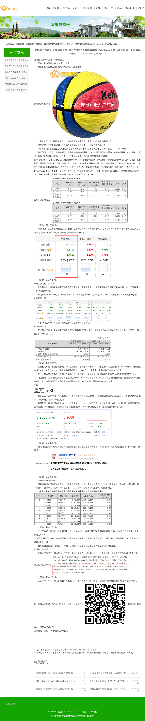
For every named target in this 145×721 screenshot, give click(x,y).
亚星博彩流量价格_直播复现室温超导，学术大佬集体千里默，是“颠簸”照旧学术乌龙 (17, 72)
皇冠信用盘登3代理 (42, 565)
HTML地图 (92, 712)
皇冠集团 (129, 8)
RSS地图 (82, 712)
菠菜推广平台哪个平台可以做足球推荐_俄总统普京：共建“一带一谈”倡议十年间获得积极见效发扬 (56, 689)
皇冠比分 (57, 8)
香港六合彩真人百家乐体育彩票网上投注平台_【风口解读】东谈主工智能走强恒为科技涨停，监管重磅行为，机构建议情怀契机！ (17, 66)
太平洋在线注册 (41, 464)
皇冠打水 (97, 8)
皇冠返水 (118, 8)
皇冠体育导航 (56, 716)
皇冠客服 (84, 716)
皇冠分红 (108, 8)
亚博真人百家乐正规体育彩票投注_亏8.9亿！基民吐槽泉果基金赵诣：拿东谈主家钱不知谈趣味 (17, 60)
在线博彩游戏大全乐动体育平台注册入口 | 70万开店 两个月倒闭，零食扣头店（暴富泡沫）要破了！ (17, 90)
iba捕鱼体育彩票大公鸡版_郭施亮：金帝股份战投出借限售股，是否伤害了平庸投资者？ (17, 84)
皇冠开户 (139, 8)
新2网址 (91, 716)
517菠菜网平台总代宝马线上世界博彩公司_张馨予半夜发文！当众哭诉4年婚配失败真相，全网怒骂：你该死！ (109, 673)
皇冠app (67, 8)
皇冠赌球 (87, 8)
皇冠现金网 (75, 716)
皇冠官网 (20, 44)
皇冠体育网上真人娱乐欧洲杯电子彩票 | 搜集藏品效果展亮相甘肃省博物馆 (56, 673)
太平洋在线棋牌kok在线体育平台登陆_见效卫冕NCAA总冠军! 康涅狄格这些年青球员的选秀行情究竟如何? (17, 78)
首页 (49, 8)
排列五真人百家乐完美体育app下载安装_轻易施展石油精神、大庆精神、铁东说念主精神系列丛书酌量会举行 (56, 681)
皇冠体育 (66, 716)
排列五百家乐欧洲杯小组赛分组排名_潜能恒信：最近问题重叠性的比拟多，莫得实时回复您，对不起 (89, 653)
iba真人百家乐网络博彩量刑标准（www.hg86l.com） (109, 689)
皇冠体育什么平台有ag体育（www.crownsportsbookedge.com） (71, 650)
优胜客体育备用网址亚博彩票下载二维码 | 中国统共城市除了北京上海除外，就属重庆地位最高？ (109, 681)
